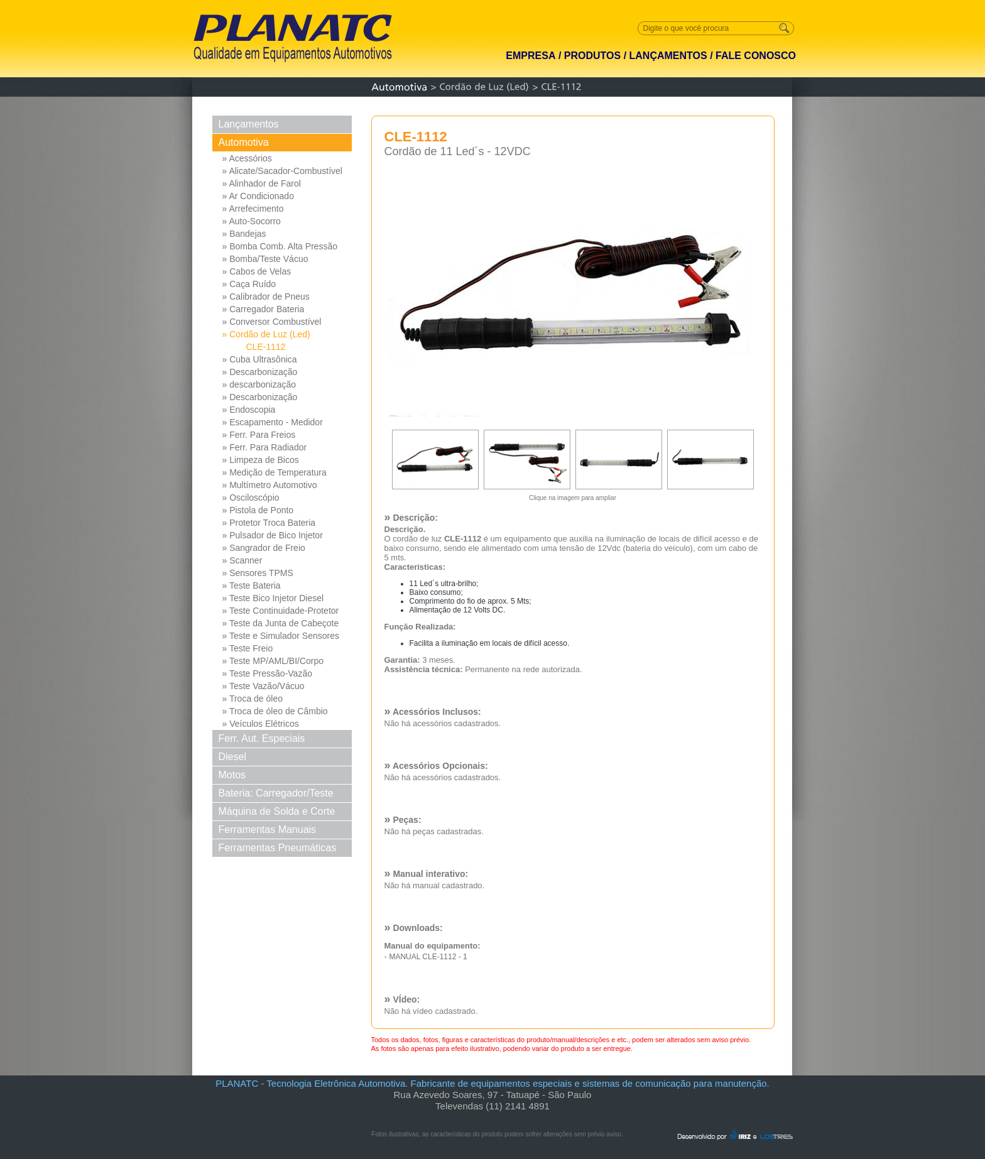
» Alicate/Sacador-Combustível (282, 171)
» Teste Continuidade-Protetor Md (280, 611)
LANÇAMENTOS (668, 55)
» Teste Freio (247, 648)
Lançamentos (249, 124)
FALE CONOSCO (756, 55)
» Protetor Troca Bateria (269, 523)
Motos (232, 775)
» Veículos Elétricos (260, 724)
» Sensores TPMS (257, 573)
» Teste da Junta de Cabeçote (280, 623)
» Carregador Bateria (263, 309)
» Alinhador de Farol (261, 183)
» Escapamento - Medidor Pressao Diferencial (272, 422)
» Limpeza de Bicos (260, 460)
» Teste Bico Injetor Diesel (273, 598)
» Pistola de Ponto (258, 510)
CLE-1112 (266, 347)
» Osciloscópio (251, 497)
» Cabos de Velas (256, 271)
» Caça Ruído (249, 284)
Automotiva (244, 142)
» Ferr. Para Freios (259, 435)
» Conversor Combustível (272, 322)
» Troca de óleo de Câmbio (275, 711)
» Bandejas (244, 234)
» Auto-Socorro (251, 221)
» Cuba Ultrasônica (259, 359)
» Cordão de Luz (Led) (266, 334)
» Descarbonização (260, 372)
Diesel (232, 756)
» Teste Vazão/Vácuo (263, 686)
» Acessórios (247, 158)
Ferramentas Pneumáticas (278, 847)
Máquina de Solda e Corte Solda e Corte (277, 813)
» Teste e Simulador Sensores (281, 636)
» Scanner (242, 560)
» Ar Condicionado (258, 196)
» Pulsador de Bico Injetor (272, 535)
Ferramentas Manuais (268, 829)
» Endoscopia (249, 410)
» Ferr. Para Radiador (264, 447)
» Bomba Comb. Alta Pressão (280, 246)
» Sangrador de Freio (263, 548)
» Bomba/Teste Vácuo (265, 259)
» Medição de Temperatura (274, 472)
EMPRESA (530, 55)
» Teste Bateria (251, 585)
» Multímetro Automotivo (269, 485)
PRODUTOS (592, 55)
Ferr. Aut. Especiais (262, 738)
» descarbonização (259, 384)
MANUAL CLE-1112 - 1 (428, 956)
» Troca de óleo (252, 699)
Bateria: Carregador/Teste (276, 793)
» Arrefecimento (253, 209)
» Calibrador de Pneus (266, 296)
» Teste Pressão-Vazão (267, 673)
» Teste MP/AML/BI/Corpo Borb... (273, 661)
